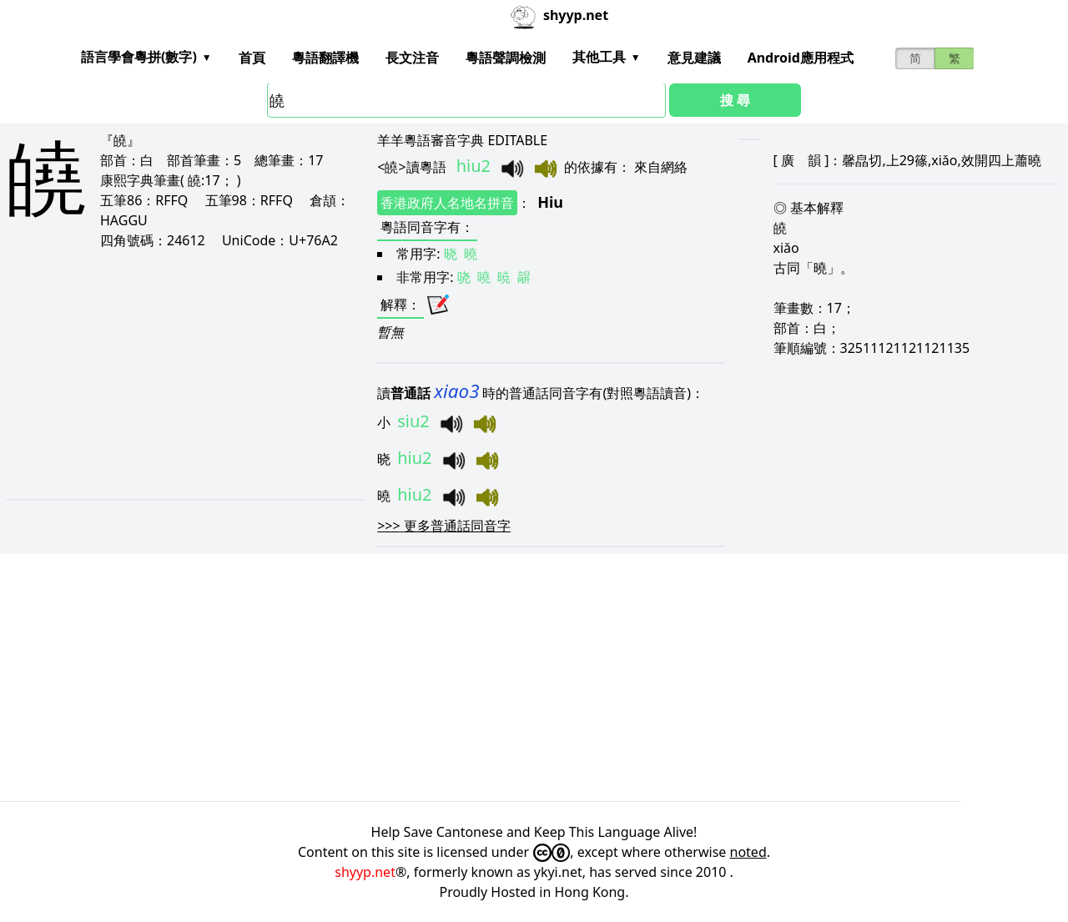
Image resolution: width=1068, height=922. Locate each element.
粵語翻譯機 (325, 57)
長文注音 (412, 57)
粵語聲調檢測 (506, 57)
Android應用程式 (801, 57)
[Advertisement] (175, 374)
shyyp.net (365, 872)
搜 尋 (735, 100)
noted (748, 852)
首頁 (252, 57)
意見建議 (694, 57)
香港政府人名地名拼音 (447, 203)
